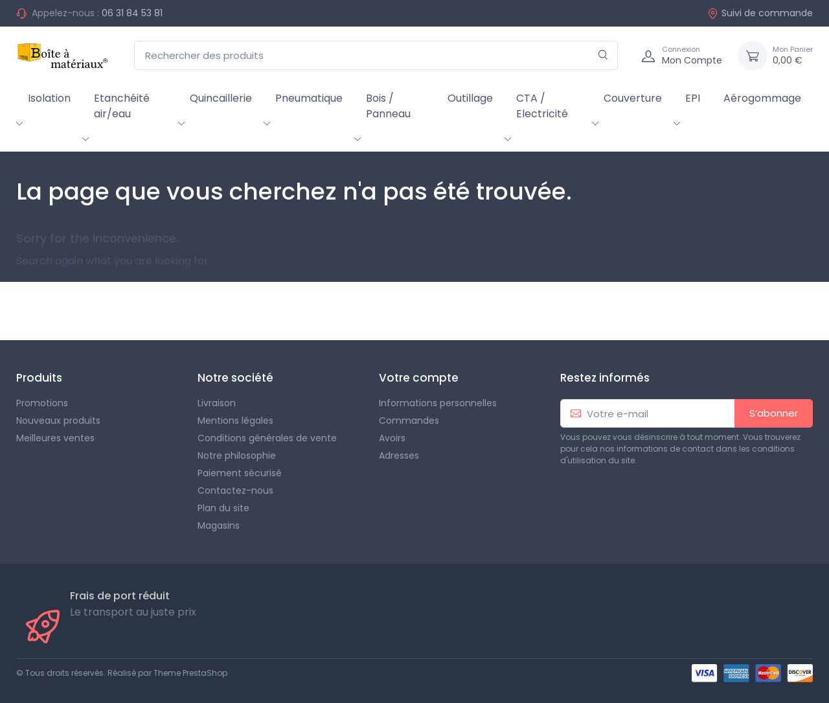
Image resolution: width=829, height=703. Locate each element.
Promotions (42, 403)
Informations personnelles (438, 403)
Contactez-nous (235, 490)
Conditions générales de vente (267, 438)
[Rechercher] (603, 55)
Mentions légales (235, 420)
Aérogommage (762, 98)
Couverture (633, 98)
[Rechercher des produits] (376, 55)
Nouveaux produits (58, 420)
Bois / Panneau (388, 106)
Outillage (470, 98)
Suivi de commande (760, 12)
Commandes (409, 420)
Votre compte (419, 378)
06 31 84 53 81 (132, 12)
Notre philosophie (237, 455)
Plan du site (223, 507)
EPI (692, 98)
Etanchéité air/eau (122, 106)
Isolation (49, 98)
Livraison (217, 403)
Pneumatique (309, 98)
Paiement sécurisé (240, 473)
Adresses (399, 455)
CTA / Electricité (542, 106)
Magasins (219, 525)
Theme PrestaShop (190, 672)
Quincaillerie (221, 98)
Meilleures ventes (55, 438)
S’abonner (773, 413)
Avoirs (392, 438)
